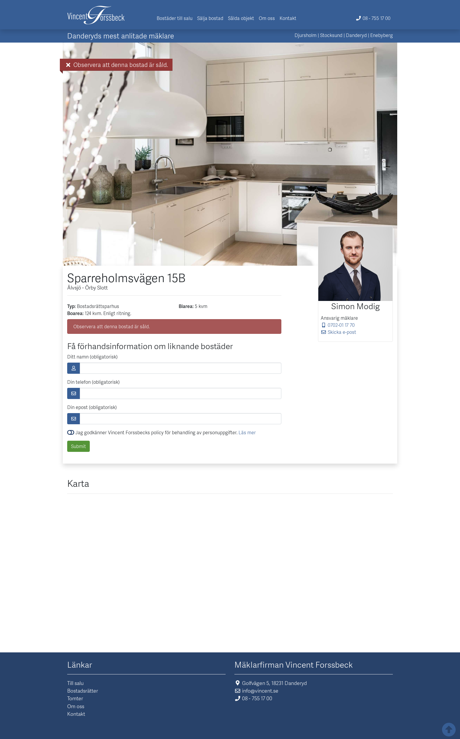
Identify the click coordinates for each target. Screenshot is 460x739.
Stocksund (331, 35)
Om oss (267, 18)
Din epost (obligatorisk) (92, 407)
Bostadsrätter (82, 690)
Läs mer (247, 432)
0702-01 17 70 (338, 324)
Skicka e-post (338, 332)
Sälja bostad (210, 18)
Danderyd (356, 35)
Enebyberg (381, 35)
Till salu (75, 682)
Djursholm (306, 35)
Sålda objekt (241, 18)
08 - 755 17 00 (373, 18)
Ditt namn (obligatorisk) (92, 356)
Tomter (75, 698)
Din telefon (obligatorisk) (93, 381)
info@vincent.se (256, 690)
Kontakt (288, 18)
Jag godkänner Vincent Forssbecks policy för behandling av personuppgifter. (161, 432)
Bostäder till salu (174, 18)
